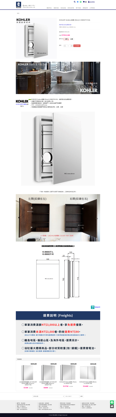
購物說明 (85, 8)
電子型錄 (78, 8)
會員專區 (92, 2)
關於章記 (49, 8)
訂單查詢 (92, 8)
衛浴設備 (63, 8)
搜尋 (81, 396)
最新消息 (56, 8)
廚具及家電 (71, 8)
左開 (66, 39)
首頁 (18, 13)
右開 (71, 39)
